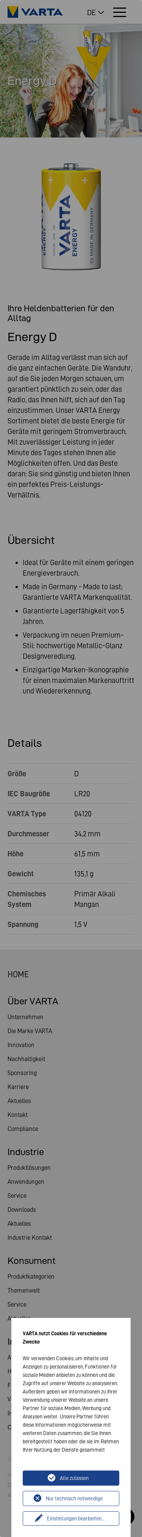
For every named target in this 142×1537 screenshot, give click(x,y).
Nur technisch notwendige (74, 1498)
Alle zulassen (74, 1478)
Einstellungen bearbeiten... (76, 1518)
